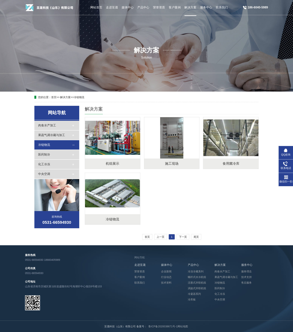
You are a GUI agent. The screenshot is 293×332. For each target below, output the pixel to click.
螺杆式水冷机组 (197, 277)
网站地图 (183, 326)
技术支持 (246, 277)
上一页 (160, 236)
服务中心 (246, 264)
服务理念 (246, 271)
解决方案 (65, 97)
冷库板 (192, 299)
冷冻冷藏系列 (195, 271)
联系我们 (139, 282)
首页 (53, 97)
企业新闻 (166, 271)
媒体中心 (166, 264)
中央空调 (44, 174)
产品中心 (193, 264)
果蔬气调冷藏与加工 (51, 135)
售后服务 (246, 282)
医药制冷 (44, 154)
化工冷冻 (44, 164)
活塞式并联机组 (197, 282)
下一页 (183, 236)
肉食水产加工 (47, 125)
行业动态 (166, 277)
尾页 (196, 236)
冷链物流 (79, 97)
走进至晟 (140, 264)
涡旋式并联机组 (197, 288)
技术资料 (166, 282)
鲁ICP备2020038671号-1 (163, 326)
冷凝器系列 (194, 293)
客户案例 (139, 277)
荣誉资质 (139, 271)
